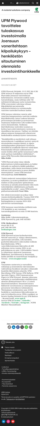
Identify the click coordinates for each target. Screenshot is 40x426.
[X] (22, 327)
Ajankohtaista (10, 360)
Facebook (6, 302)
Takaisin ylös (10, 342)
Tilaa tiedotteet (7, 384)
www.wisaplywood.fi (18, 259)
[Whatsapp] (26, 327)
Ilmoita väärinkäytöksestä (11, 373)
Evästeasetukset (7, 417)
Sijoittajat (8, 355)
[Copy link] (9, 327)
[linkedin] (3, 421)
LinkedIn (26, 300)
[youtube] (13, 421)
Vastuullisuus (9, 353)
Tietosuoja (10, 399)
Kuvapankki (6, 382)
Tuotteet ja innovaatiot (13, 350)
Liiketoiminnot (22, 3)
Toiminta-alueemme (9, 386)
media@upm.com (8, 229)
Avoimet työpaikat (8, 379)
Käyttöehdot (5, 410)
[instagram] (8, 421)
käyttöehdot (20, 399)
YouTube (15, 302)
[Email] (30, 327)
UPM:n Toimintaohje (9, 371)
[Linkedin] (13, 327)
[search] (33, 3)
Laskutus (5, 367)
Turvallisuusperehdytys (10, 369)
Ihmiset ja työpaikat (12, 358)
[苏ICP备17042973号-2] (9, 415)
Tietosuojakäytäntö (8, 412)
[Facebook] (18, 327)
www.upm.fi (20, 298)
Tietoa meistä (9, 347)
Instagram (24, 302)
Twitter (17, 300)
